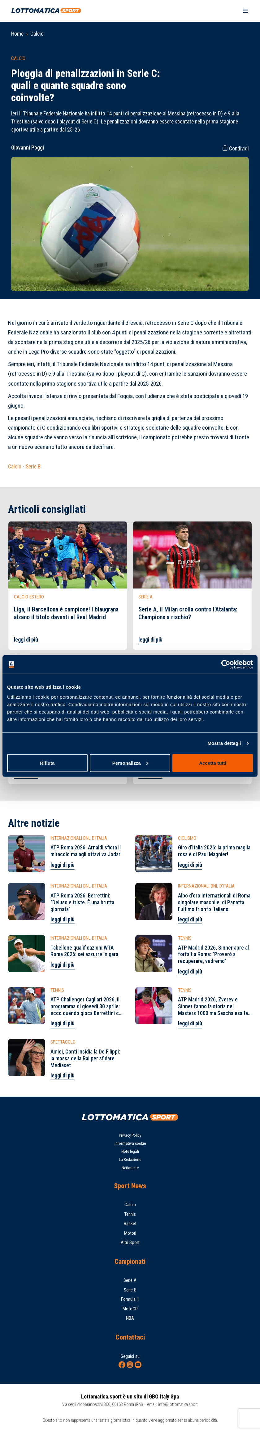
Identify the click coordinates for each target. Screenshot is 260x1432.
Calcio (37, 34)
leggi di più (26, 640)
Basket (130, 1223)
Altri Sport (130, 1242)
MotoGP (130, 1309)
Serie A (130, 1280)
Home (17, 34)
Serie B (33, 466)
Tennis (130, 1214)
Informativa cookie (130, 1143)
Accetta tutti (212, 762)
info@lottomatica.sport (178, 1404)
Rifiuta (47, 762)
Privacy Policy (130, 1135)
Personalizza (130, 762)
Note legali (130, 1151)
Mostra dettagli (224, 743)
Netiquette (130, 1168)
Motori (130, 1233)
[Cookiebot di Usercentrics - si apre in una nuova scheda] (226, 664)
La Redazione (130, 1159)
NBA (130, 1318)
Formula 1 (130, 1299)
